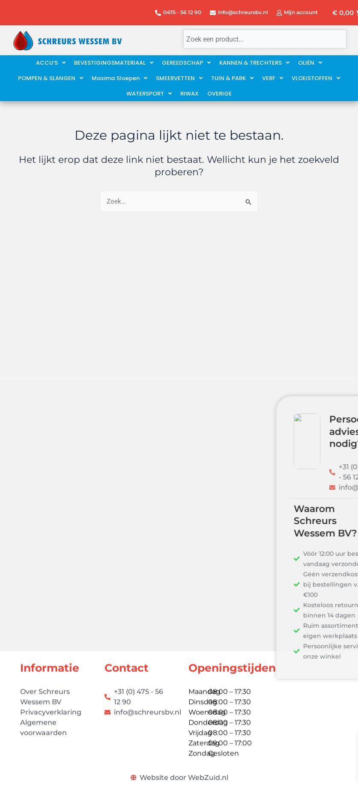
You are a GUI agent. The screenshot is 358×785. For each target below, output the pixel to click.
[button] (119, 78)
